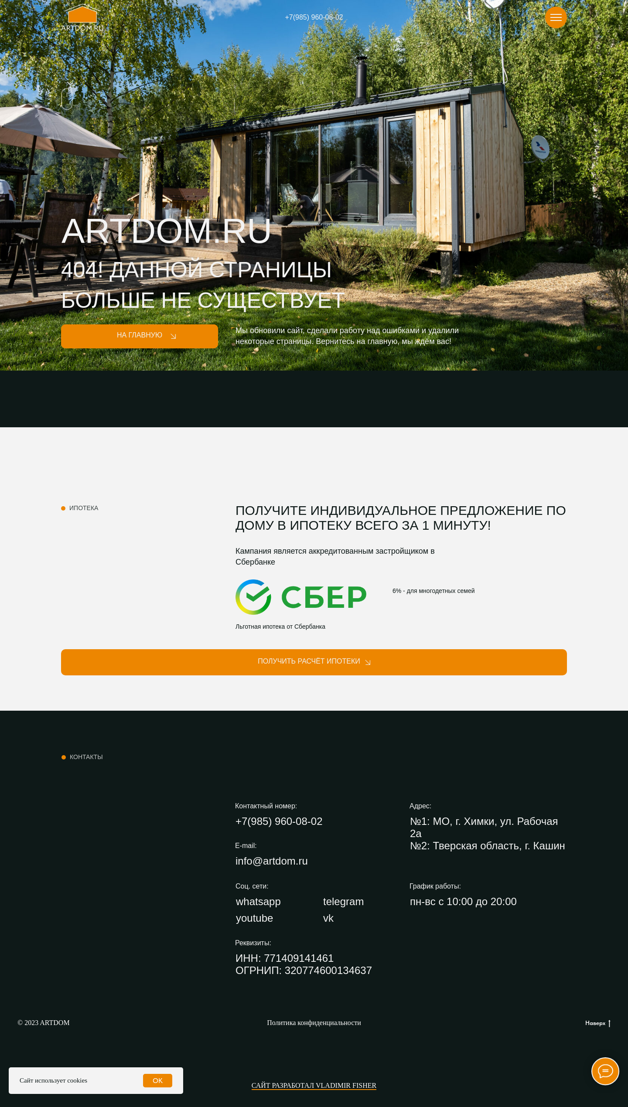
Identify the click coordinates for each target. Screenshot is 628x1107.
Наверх (598, 1023)
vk (328, 918)
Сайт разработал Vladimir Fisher (314, 1085)
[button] (314, 662)
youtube (254, 918)
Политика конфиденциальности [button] (314, 1022)
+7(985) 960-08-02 (314, 17)
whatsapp (258, 901)
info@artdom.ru (272, 861)
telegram (343, 901)
